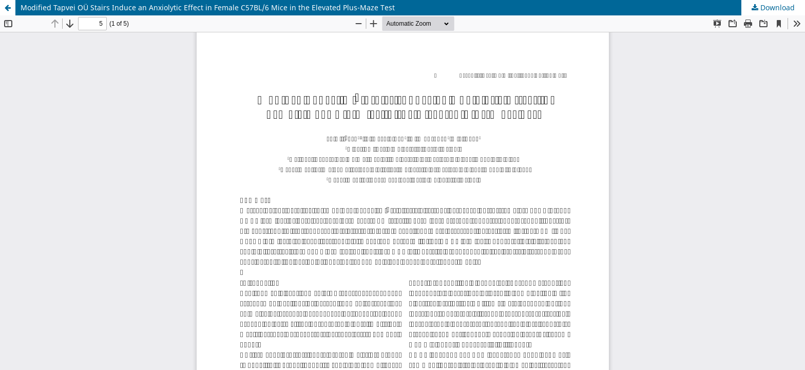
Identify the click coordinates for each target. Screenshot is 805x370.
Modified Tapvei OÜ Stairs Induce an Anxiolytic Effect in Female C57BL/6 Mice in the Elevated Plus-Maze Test (208, 7)
